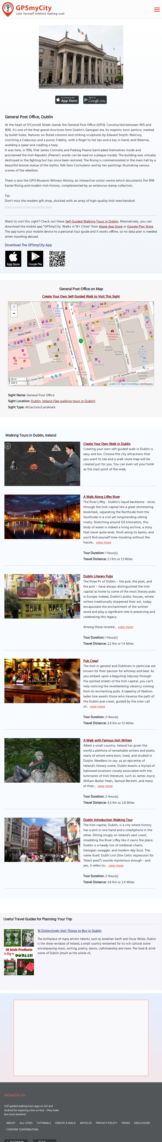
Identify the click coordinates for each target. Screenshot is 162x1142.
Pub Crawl (90, 661)
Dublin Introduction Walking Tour (107, 820)
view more (103, 542)
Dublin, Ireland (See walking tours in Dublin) (63, 401)
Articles (86, 1123)
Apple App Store (111, 226)
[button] (14, 307)
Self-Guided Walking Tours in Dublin (91, 221)
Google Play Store (140, 226)
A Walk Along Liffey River (101, 497)
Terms (125, 1123)
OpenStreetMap (130, 384)
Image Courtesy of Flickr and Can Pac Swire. (28, 207)
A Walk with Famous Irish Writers (107, 740)
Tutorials (44, 1123)
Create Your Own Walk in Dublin (107, 444)
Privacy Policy (106, 1123)
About (10, 1123)
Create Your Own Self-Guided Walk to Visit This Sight (81, 296)
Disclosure (142, 1123)
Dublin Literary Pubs (98, 576)
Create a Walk (65, 1123)
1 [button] (80, 340)
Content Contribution (22, 1129)
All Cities (26, 1123)
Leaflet (112, 384)
